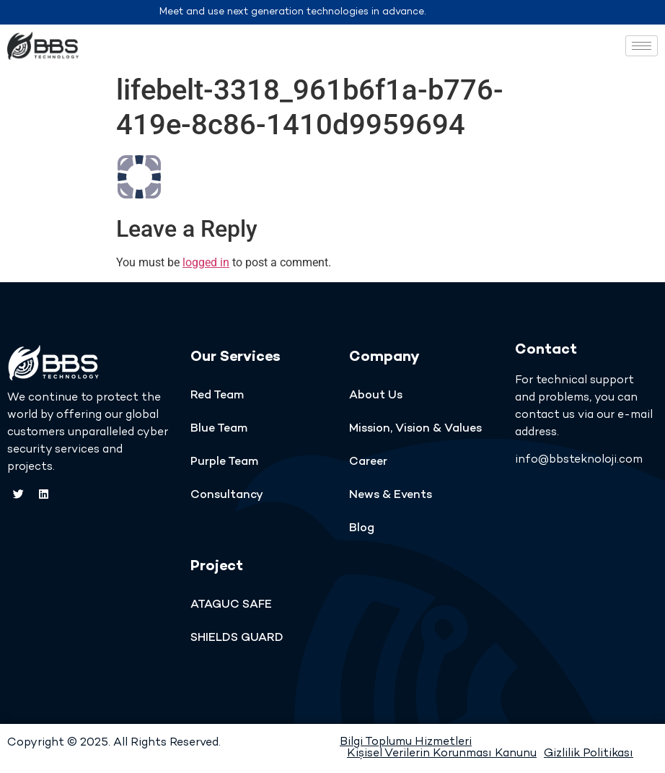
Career (368, 462)
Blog (361, 529)
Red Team (217, 396)
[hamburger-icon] (641, 45)
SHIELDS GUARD (236, 638)
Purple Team (224, 462)
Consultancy (226, 495)
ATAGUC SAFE (231, 605)
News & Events (390, 495)
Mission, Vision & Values (415, 429)
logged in (205, 262)
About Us (375, 396)
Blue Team (218, 429)
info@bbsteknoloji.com (579, 460)
